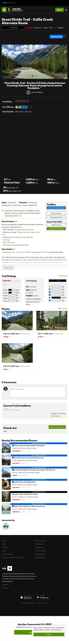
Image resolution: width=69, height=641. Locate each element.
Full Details (62, 276)
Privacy (45, 603)
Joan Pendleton (37, 92)
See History (55, 416)
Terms (39, 603)
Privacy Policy (57, 630)
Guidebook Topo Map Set (23, 237)
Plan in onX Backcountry (56, 208)
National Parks (40, 557)
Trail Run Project (40, 551)
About (4, 541)
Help (3, 544)
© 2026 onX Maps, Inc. (29, 603)
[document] (48, 631)
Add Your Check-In (57, 427)
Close (49, 634)
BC (51, 28)
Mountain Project (40, 541)
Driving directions (56, 213)
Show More (8, 268)
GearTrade (25, 245)
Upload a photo (56, 225)
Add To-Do (19, 112)
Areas (45, 28)
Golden (61, 28)
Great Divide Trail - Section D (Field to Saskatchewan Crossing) (26, 252)
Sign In (59, 10)
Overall (35, 296)
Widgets (5, 547)
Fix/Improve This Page (56, 229)
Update (58, 413)
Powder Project (40, 554)
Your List (28, 112)
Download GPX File (56, 217)
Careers (5, 588)
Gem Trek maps (9, 242)
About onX (5, 584)
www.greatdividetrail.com (24, 229)
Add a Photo (62, 308)
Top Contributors (7, 554)
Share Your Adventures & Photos (12, 557)
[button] (4, 62)
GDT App (6, 240)
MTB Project (39, 544)
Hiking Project (39, 547)
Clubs (4, 551)
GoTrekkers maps (9, 245)
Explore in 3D (56, 37)
